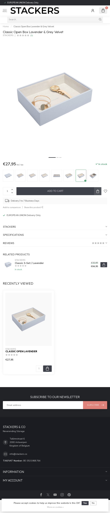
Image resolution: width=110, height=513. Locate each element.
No (93, 503)
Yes (85, 503)
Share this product (33, 207)
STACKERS (8, 35)
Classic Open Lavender (21, 351)
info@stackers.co (18, 454)
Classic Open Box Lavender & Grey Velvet (34, 26)
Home (6, 26)
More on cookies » (55, 507)
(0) (31, 35)
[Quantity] (39, 368)
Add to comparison (12, 207)
